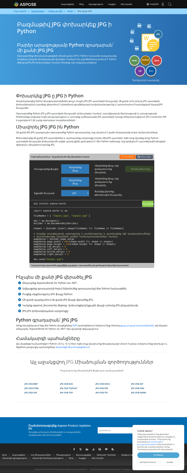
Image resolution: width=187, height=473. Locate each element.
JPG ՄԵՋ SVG (30, 392)
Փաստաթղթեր (83, 455)
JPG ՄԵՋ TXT (102, 392)
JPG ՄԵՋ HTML (31, 388)
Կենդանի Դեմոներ (106, 455)
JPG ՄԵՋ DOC (66, 384)
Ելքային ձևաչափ (44, 193)
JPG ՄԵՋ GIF (137, 384)
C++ (151, 70)
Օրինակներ (144, 157)
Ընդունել (158, 455)
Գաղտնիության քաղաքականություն (105, 469)
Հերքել (169, 462)
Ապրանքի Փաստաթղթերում (72, 347)
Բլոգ (71, 458)
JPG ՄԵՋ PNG (137, 388)
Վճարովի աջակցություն (14, 458)
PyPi (75, 325)
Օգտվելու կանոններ (130, 469)
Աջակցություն (96, 4)
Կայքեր (112, 4)
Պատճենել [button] (127, 157)
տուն (4, 455)
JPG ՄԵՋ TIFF (66, 392)
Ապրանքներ (67, 4)
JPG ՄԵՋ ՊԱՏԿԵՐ (69, 388)
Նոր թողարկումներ (41, 455)
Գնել (81, 4)
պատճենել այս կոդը (66, 265)
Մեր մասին (126, 4)
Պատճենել (148, 203)
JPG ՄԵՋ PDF (102, 388)
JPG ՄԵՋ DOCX (103, 384)
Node (134, 60)
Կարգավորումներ (148, 462)
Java (156, 60)
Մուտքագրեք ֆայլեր (46, 169)
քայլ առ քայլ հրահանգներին (137, 325)
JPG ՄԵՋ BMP (31, 384)
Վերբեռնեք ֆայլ (75, 169)
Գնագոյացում (63, 455)
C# (140, 70)
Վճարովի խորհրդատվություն (47, 458)
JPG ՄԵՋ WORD (138, 392)
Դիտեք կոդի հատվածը (145, 80)
